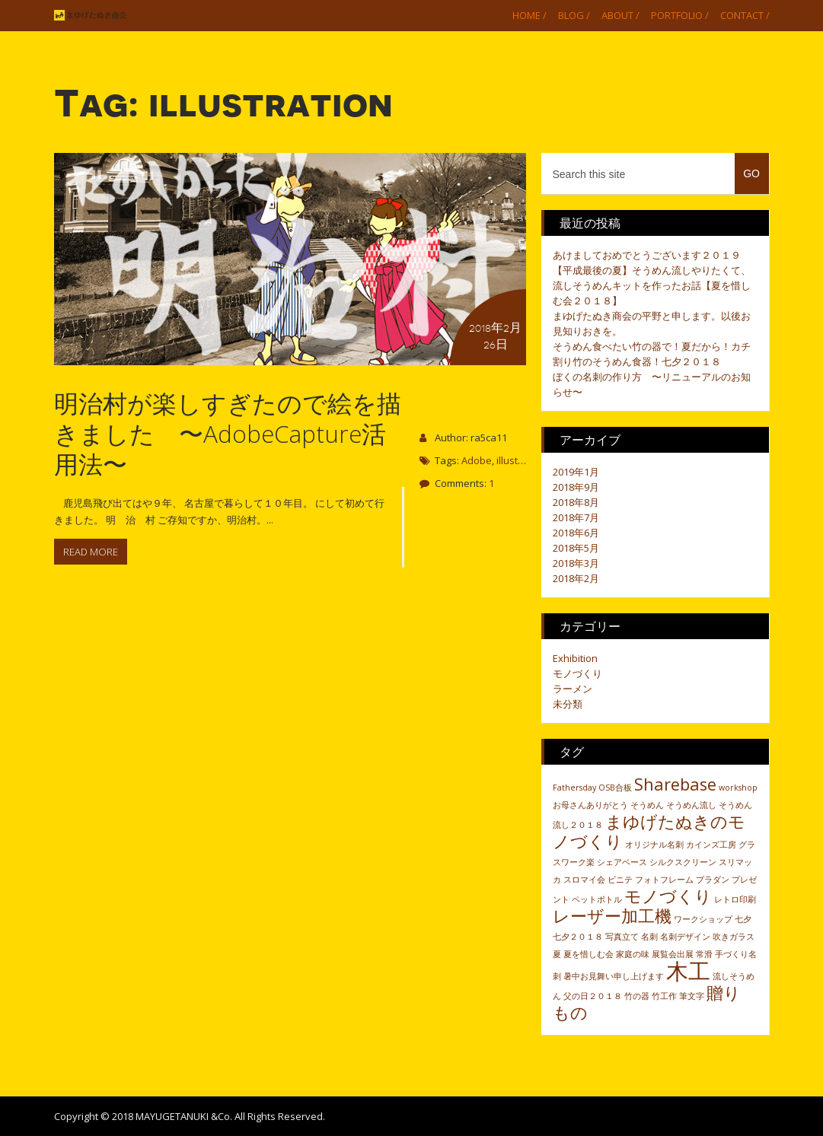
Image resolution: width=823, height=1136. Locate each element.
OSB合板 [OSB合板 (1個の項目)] (615, 787)
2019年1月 (576, 472)
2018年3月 (576, 563)
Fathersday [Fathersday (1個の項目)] (574, 787)
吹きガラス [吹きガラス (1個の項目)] (733, 936)
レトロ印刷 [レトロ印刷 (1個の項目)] (735, 899)
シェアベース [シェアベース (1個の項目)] (622, 862)
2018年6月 (576, 532)
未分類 (567, 704)
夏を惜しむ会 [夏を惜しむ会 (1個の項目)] (588, 954)
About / (620, 15)
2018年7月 (576, 517)
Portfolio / (680, 15)
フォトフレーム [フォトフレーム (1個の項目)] (664, 879)
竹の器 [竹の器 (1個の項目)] (636, 996)
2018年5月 (576, 548)
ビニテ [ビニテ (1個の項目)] (620, 879)
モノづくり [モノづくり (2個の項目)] (668, 896)
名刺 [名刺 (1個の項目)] (649, 936)
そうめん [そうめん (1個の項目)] (647, 805)
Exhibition (575, 658)
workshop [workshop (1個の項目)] (738, 787)
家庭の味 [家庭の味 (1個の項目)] (632, 954)
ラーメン (572, 688)
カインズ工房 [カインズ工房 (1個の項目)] (711, 844)
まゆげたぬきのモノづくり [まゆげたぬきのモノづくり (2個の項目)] (649, 831)
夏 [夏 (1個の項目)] (557, 954)
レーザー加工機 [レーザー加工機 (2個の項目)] (612, 916)
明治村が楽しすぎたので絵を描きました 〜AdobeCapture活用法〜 (227, 433)
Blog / (574, 15)
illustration (520, 460)
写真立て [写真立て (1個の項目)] (622, 936)
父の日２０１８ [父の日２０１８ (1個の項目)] (592, 996)
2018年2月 (576, 578)
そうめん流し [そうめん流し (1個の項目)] (691, 805)
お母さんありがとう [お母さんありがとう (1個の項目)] (590, 805)
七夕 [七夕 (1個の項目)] (743, 919)
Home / (529, 15)
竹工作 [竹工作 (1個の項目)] (664, 996)
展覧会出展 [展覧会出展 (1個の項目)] (673, 954)
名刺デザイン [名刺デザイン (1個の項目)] (685, 936)
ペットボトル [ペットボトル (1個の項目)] (597, 899)
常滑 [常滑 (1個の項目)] (704, 954)
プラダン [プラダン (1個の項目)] (712, 879)
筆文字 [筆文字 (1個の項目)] (691, 996)
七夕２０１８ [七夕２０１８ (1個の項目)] (578, 936)
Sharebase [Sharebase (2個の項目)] (675, 784)
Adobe (476, 460)
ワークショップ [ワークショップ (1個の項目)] (703, 919)
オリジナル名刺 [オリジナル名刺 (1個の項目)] (654, 844)
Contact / (745, 15)
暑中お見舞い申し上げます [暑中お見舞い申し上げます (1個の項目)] (613, 976)
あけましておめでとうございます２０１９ (647, 255)
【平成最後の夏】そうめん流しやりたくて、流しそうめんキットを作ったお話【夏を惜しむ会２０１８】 (652, 285)
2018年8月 (576, 502)
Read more (90, 551)
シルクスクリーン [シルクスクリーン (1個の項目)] (682, 862)
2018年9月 (576, 487)
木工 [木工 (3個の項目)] (688, 971)
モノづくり (577, 673)
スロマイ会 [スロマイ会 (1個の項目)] (584, 879)
